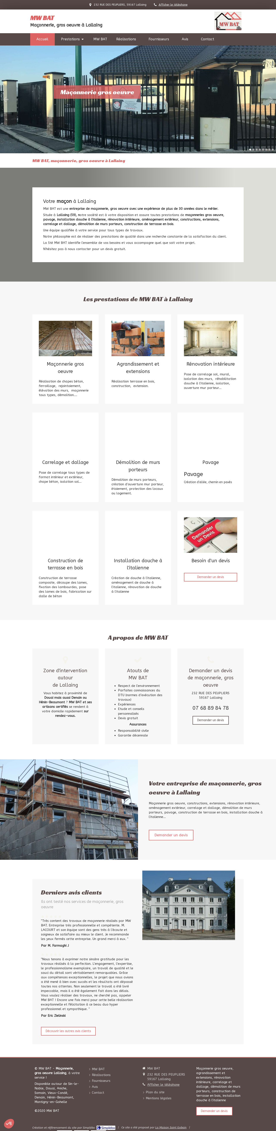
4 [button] (260, 150)
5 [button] (263, 150)
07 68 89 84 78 (211, 708)
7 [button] (269, 150)
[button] (9, 1123)
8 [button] (273, 150)
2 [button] (253, 150)
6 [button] (266, 150)
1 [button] (250, 150)
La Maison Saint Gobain (171, 1127)
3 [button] (257, 150)
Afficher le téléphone (173, 4)
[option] (138, 99)
